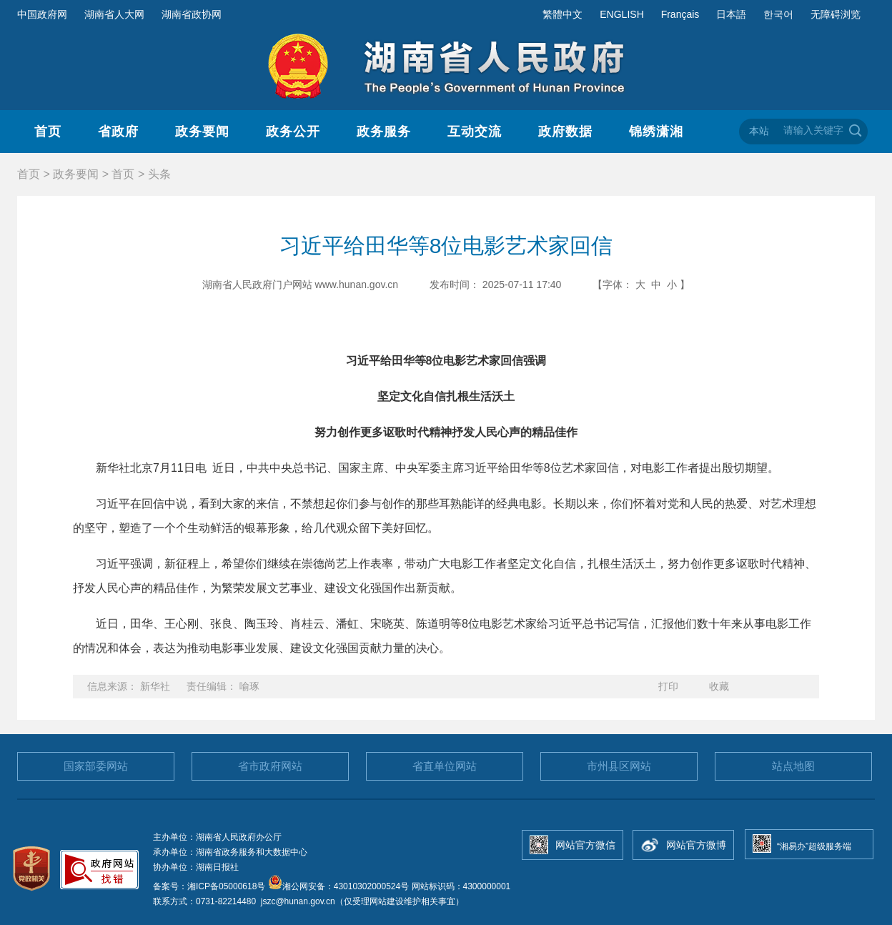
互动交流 (474, 131)
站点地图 (793, 766)
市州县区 (619, 766)
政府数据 (565, 131)
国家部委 (96, 766)
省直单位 (444, 766)
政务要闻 (202, 131)
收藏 (719, 686)
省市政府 (270, 766)
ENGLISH (621, 14)
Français (680, 14)
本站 (759, 131)
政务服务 (384, 131)
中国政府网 (42, 14)
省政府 (118, 131)
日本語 (731, 14)
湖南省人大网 (114, 14)
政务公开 (293, 131)
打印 (668, 686)
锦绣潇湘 (656, 131)
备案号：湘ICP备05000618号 (210, 886)
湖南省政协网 (192, 14)
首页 (47, 131)
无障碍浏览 (836, 14)
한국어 (778, 14)
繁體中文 (562, 14)
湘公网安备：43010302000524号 (338, 886)
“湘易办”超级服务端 (814, 846)
